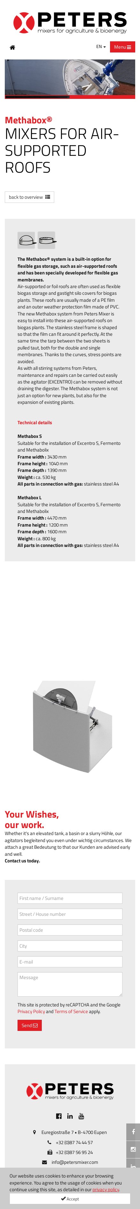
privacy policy (105, 1189)
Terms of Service (71, 1011)
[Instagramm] (133, 1149)
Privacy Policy (31, 1011)
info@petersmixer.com (75, 1162)
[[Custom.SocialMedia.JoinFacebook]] (59, 1116)
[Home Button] (12, 47)
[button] (29, 197)
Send (30, 1025)
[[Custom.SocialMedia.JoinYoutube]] (81, 1116)
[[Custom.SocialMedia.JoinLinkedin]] (70, 1116)
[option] (70, 79)
